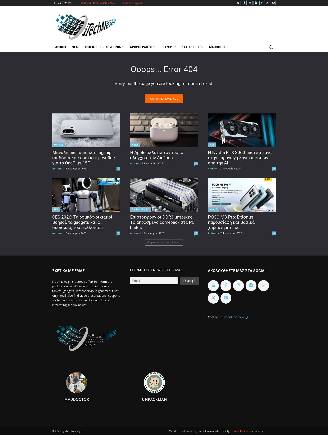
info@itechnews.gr (236, 317)
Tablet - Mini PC (140, 209)
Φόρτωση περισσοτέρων (164, 242)
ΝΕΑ (212, 144)
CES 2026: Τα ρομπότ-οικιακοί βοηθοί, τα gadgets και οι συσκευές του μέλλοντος (82, 222)
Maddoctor (76, 399)
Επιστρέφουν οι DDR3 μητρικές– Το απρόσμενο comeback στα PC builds (162, 222)
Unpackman (154, 399)
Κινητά (213, 209)
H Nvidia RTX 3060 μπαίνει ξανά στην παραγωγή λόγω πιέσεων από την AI (240, 157)
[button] (271, 47)
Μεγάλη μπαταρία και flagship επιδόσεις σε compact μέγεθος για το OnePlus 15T (83, 157)
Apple (135, 144)
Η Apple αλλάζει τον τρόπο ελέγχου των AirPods (156, 155)
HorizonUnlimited (241, 431)
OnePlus (58, 144)
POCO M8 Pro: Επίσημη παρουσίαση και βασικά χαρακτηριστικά (231, 222)
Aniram (57, 168)
